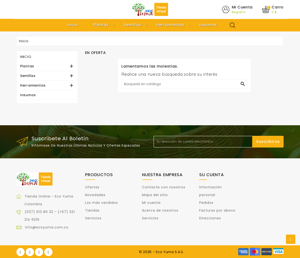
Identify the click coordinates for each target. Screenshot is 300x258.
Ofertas (92, 187)
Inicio (25, 56)
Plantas (27, 66)
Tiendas (92, 210)
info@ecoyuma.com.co (46, 227)
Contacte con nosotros (163, 187)
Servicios (93, 218)
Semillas (28, 75)
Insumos (28, 95)
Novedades (95, 195)
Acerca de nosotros (160, 210)
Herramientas (32, 85)
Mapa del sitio (155, 195)
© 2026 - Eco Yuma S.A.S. (161, 252)
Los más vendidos (101, 202)
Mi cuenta (151, 202)
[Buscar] (184, 84)
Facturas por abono (217, 210)
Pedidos (206, 202)
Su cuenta (211, 175)
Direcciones (210, 218)
